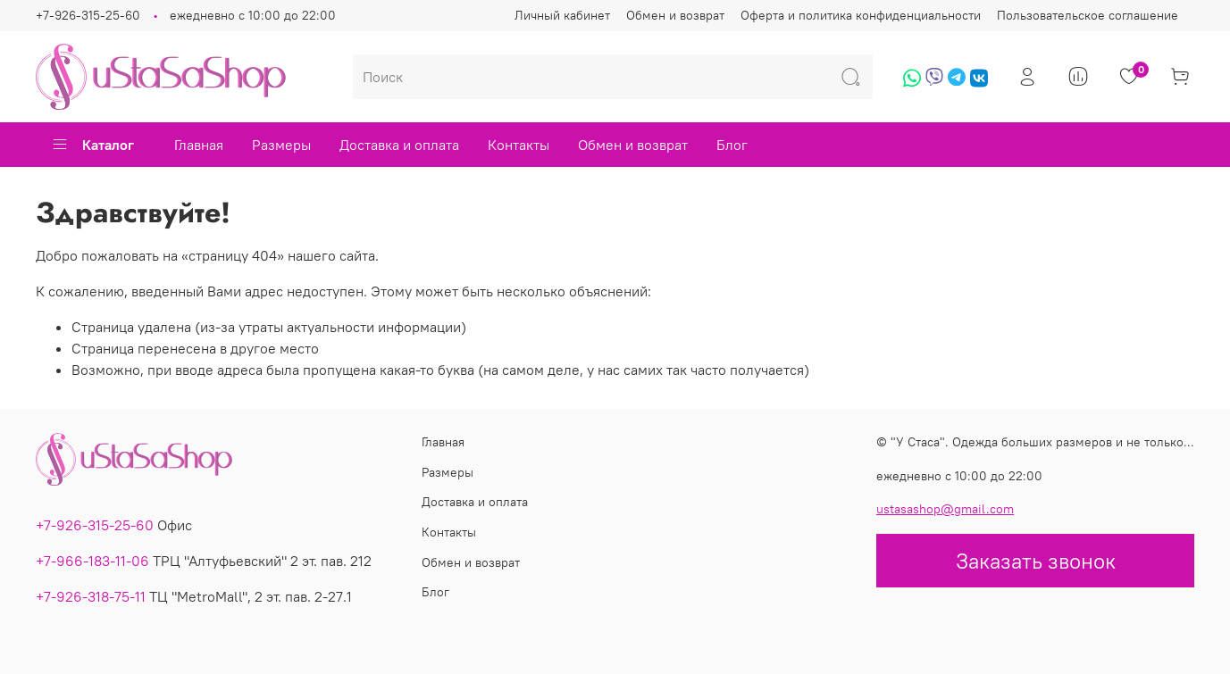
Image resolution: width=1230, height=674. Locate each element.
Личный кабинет (562, 15)
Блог (732, 145)
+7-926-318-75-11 (91, 596)
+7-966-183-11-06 (92, 561)
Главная (198, 145)
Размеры (281, 145)
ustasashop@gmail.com (945, 509)
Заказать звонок (1036, 560)
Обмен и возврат (675, 15)
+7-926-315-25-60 (88, 15)
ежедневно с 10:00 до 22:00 (253, 15)
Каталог (92, 145)
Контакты (518, 145)
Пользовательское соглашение (1087, 15)
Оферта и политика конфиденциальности (861, 15)
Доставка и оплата (399, 145)
